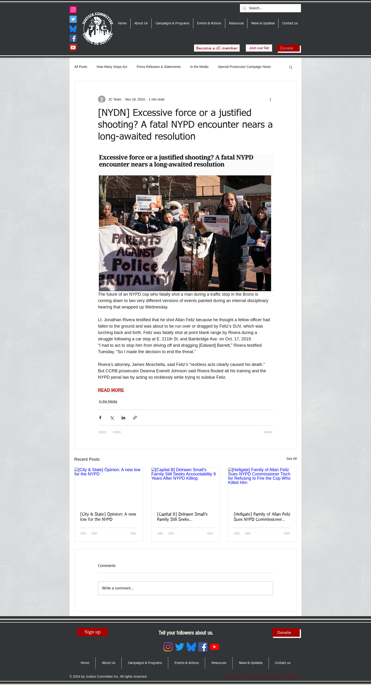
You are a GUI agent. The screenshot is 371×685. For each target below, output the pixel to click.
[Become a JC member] (217, 48)
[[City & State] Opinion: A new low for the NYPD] (109, 487)
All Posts (80, 67)
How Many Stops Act (112, 67)
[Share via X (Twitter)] (112, 417)
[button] (290, 67)
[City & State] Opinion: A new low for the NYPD (108, 517)
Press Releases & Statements (159, 67)
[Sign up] (92, 632)
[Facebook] (73, 38)
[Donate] (288, 48)
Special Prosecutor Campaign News (244, 67)
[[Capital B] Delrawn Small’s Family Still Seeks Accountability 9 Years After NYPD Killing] (185, 487)
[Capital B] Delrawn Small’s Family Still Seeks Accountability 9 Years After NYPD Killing (182, 517)
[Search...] (270, 8)
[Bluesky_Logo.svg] (73, 28)
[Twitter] (73, 19)
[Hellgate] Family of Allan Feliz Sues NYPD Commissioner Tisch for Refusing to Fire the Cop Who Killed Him (262, 517)
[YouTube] (73, 47)
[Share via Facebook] (100, 417)
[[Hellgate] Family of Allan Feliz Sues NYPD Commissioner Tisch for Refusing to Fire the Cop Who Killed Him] (262, 487)
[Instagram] (73, 9)
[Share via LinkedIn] (123, 417)
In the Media (199, 67)
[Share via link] (135, 417)
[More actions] (270, 99)
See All (291, 459)
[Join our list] (259, 48)
